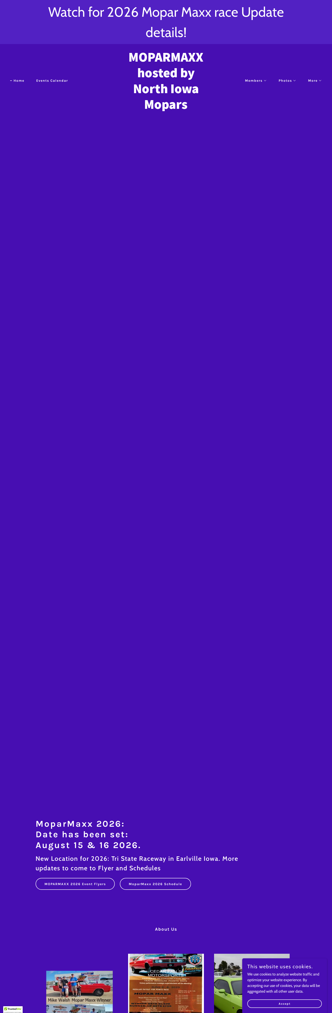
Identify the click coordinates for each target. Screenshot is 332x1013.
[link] (166, 107)
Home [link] (19, 81)
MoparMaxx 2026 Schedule (155, 884)
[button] (254, 80)
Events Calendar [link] (52, 81)
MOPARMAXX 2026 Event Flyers (75, 884)
